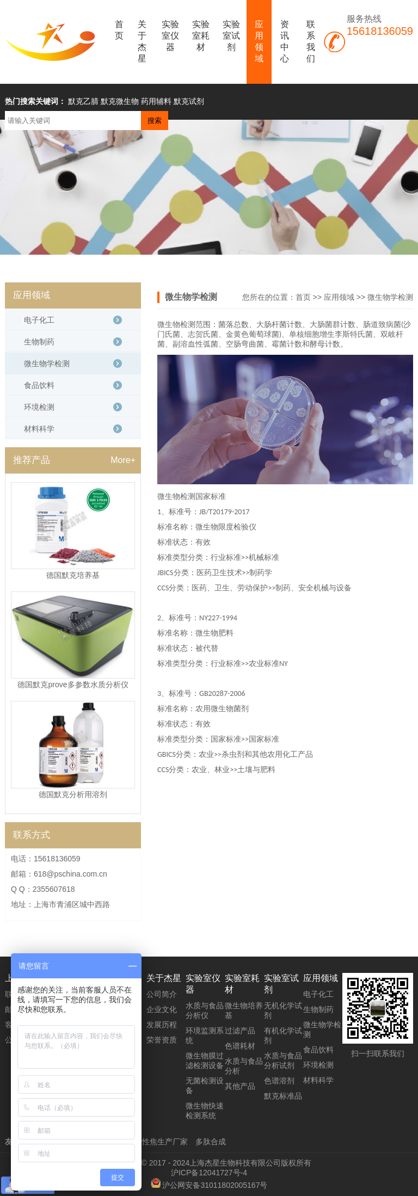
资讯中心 (284, 41)
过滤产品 (240, 1030)
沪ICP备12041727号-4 (209, 1172)
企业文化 (161, 1009)
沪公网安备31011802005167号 (214, 1185)
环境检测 (39, 407)
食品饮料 (39, 385)
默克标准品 (283, 1096)
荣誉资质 (161, 1039)
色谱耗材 (240, 1045)
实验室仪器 (170, 36)
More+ (123, 460)
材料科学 (39, 428)
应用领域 (259, 41)
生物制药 (39, 341)
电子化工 (39, 320)
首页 (119, 30)
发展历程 (161, 1024)
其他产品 (240, 1086)
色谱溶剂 (279, 1080)
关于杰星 (142, 41)
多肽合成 (210, 1141)
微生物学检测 (390, 297)
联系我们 (310, 41)
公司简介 (161, 994)
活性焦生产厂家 (161, 1141)
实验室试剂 (231, 36)
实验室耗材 (201, 36)
